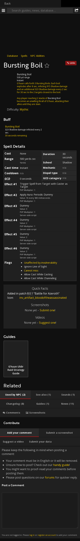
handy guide (61, 465)
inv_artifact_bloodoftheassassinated (40, 298)
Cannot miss (31, 270)
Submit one (47, 310)
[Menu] (3, 10)
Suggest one (47, 323)
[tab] (15, 394)
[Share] (76, 10)
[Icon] (9, 77)
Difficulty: (13, 109)
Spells (24, 55)
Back (7, 3)
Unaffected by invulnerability (40, 262)
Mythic (24, 109)
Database (12, 55)
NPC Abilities (37, 55)
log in (32, 535)
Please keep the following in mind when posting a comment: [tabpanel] (40, 492)
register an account (47, 535)
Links (72, 62)
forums (50, 477)
